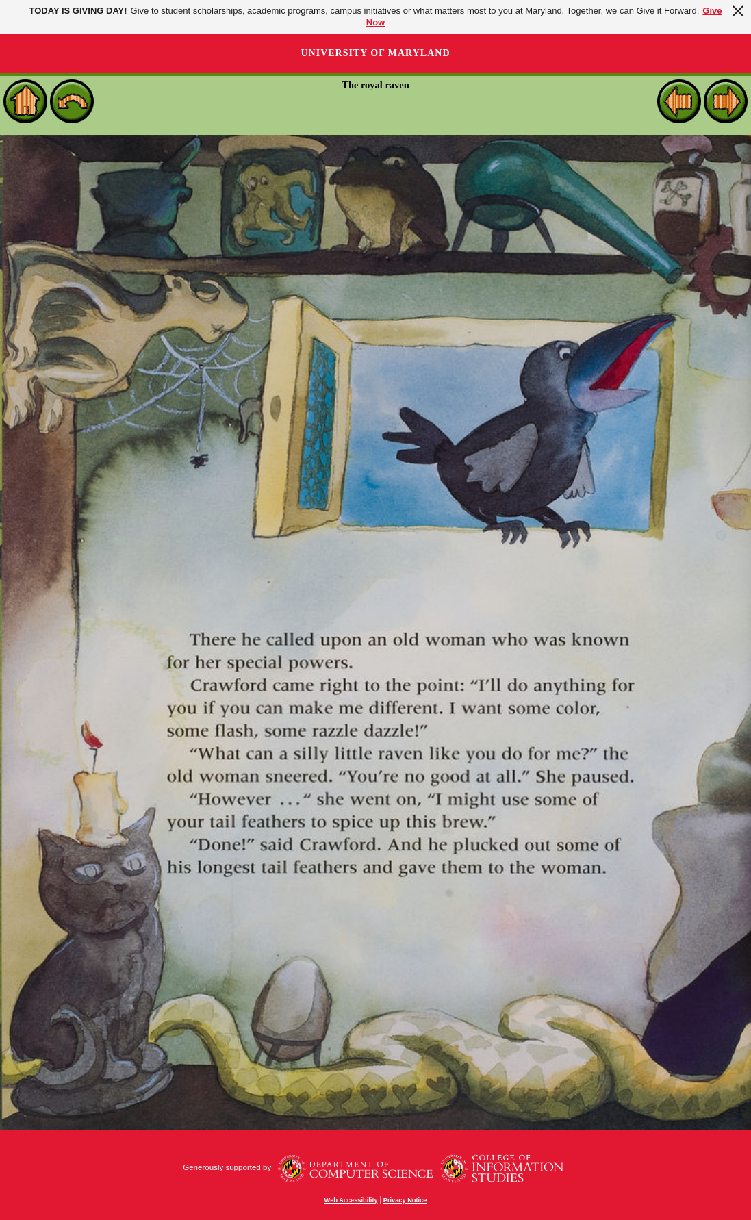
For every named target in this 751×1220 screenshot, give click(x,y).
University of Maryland (375, 53)
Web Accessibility (351, 1200)
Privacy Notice (405, 1200)
